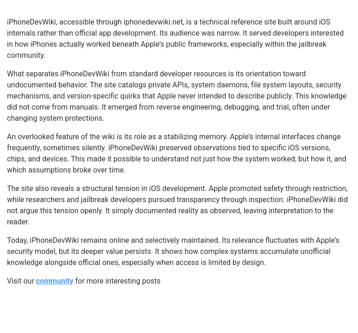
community (55, 281)
